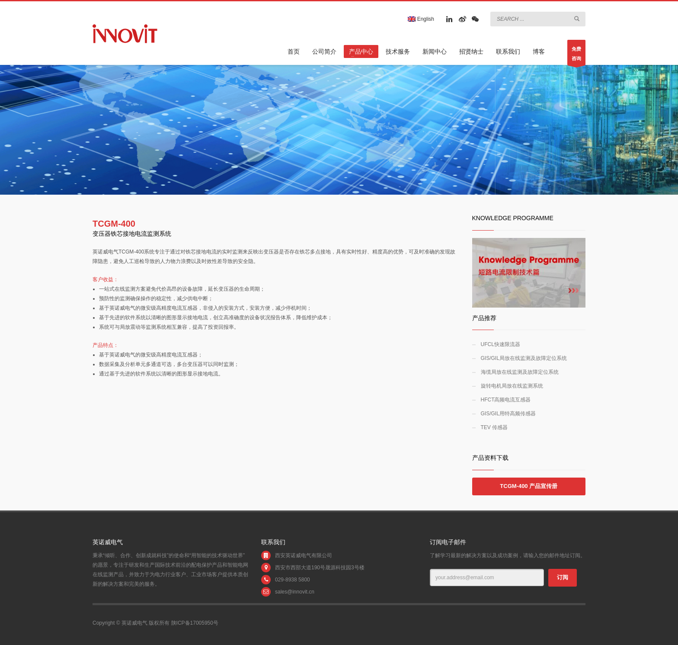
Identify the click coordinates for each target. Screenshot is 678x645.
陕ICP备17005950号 (194, 623)
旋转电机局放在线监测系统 (512, 386)
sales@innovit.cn (294, 592)
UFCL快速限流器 (500, 344)
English (421, 19)
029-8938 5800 (292, 580)
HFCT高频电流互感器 (506, 400)
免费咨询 (576, 55)
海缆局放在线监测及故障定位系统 (520, 372)
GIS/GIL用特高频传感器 (508, 414)
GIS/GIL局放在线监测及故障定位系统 (524, 358)
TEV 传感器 (494, 427)
